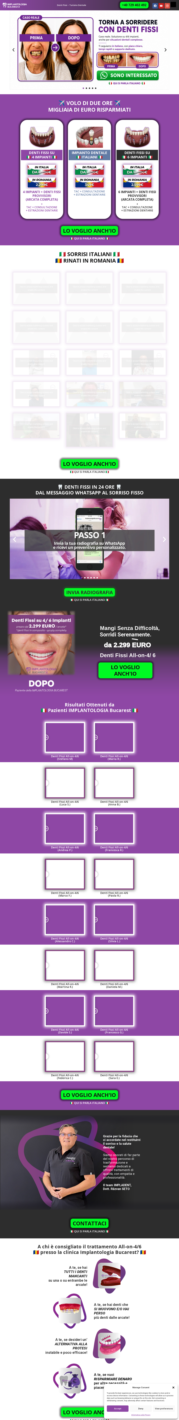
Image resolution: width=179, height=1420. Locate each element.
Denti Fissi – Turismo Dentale (71, 5)
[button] (173, 1387)
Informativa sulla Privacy (140, 1415)
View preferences (164, 1408)
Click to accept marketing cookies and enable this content (36, 288)
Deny (140, 1408)
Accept (117, 1408)
